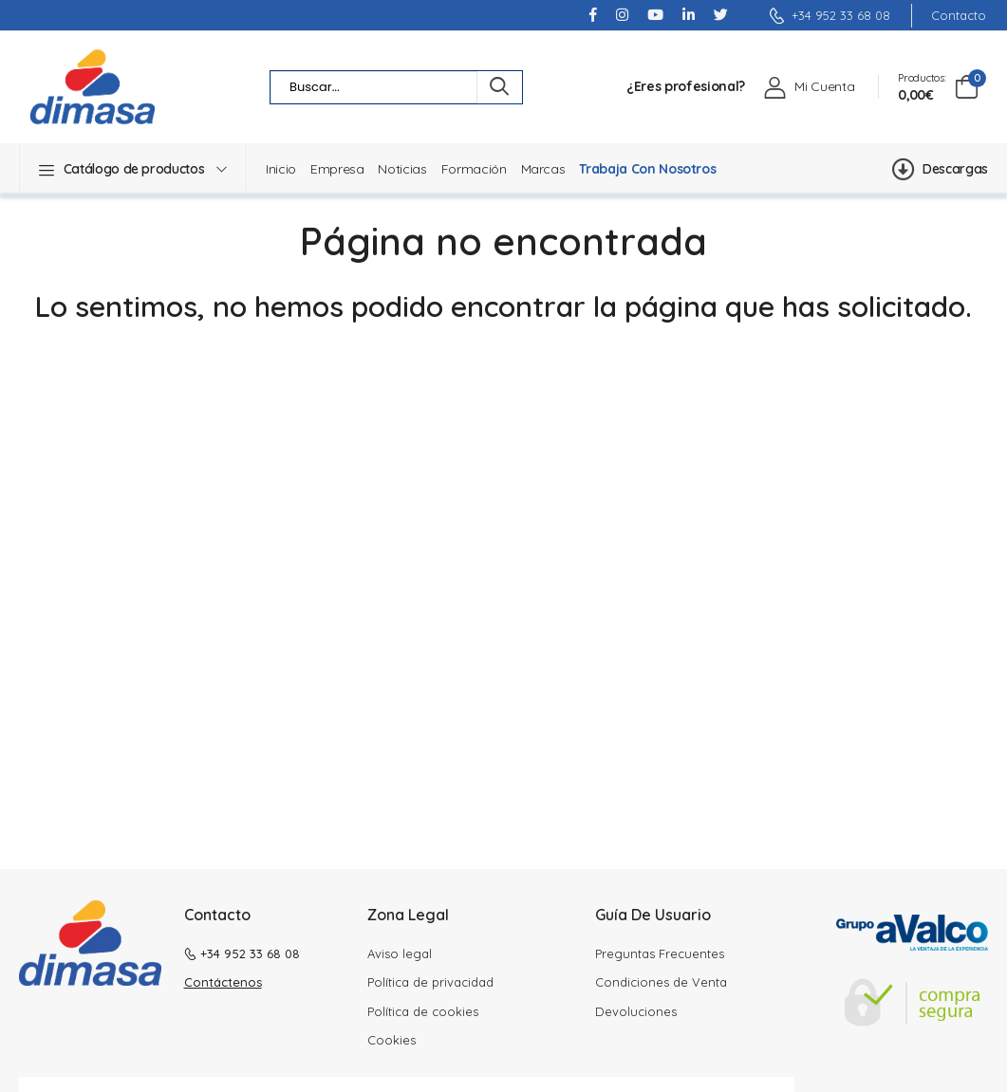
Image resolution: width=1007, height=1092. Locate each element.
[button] (133, 169)
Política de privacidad (430, 982)
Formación (474, 168)
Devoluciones (636, 1011)
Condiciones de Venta (661, 982)
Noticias (402, 168)
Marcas (543, 168)
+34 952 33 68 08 (829, 15)
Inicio (281, 168)
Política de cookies (422, 1011)
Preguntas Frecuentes (659, 953)
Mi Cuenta (824, 86)
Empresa (337, 168)
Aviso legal (399, 953)
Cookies (391, 1039)
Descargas (940, 168)
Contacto (958, 15)
